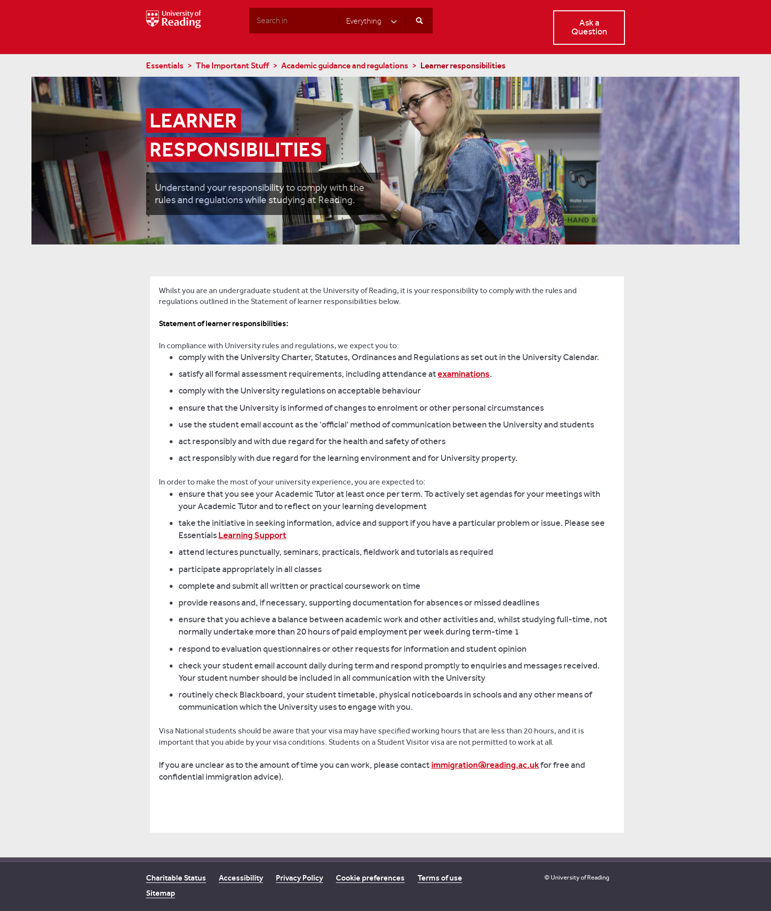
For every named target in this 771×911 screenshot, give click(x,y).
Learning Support (252, 535)
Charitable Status (176, 877)
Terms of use (439, 877)
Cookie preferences (370, 877)
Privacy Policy (299, 877)
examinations (464, 373)
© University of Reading (576, 877)
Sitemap (160, 893)
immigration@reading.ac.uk (485, 764)
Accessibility (241, 877)
